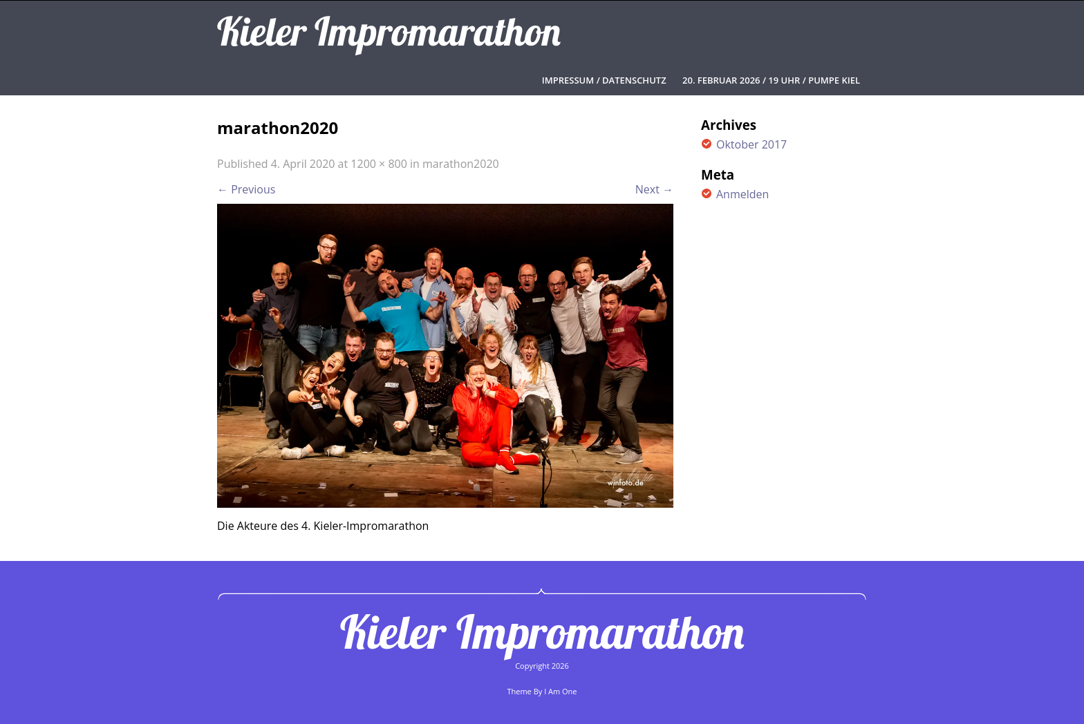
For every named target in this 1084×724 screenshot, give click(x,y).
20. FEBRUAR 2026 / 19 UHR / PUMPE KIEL (771, 80)
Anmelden (742, 194)
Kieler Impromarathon (542, 631)
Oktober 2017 (751, 144)
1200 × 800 (379, 163)
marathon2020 (460, 163)
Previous (246, 189)
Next (654, 189)
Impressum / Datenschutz (604, 80)
